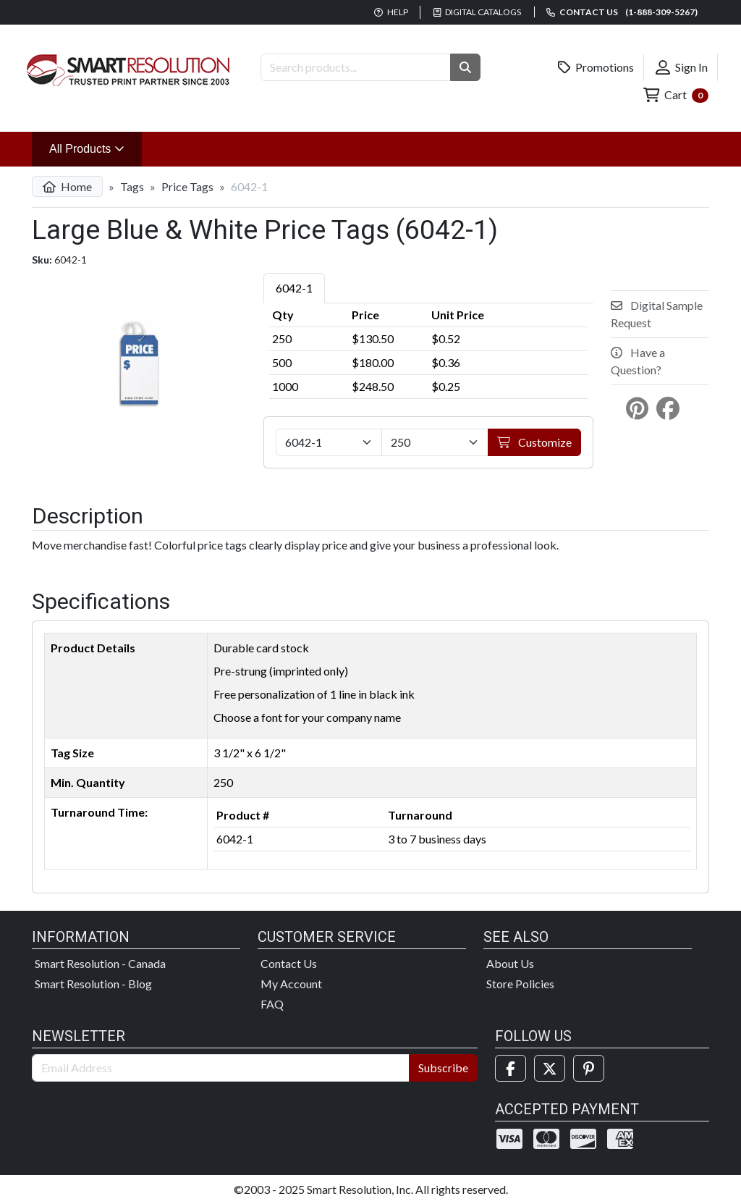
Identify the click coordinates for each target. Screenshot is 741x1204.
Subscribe (443, 1067)
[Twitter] (549, 1068)
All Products (95, 147)
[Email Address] (221, 1068)
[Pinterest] (588, 1068)
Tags (132, 186)
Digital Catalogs (477, 12)
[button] (465, 67)
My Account (291, 983)
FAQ (272, 1004)
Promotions (596, 67)
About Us (510, 963)
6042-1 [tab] (294, 288)
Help (391, 12)
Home (67, 186)
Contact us (622, 12)
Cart (675, 95)
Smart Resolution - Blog (93, 983)
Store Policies (520, 983)
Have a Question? (638, 360)
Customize (534, 442)
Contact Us (289, 963)
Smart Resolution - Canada (100, 963)
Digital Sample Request (657, 313)
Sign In (682, 67)
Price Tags (187, 186)
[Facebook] (510, 1068)
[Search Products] (356, 67)
